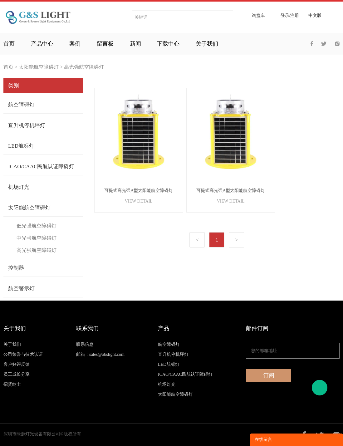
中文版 (314, 15)
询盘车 (258, 15)
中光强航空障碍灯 (36, 238)
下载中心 (168, 44)
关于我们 (207, 44)
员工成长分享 (16, 374)
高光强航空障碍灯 (84, 67)
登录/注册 (290, 15)
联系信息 (85, 344)
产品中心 (42, 44)
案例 (75, 44)
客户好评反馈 (16, 364)
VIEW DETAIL (139, 201)
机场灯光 (18, 187)
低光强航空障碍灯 (36, 225)
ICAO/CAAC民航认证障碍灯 (41, 166)
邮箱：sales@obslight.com (100, 354)
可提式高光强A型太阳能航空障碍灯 (138, 190)
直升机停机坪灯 (26, 125)
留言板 (105, 44)
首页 (9, 44)
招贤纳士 (12, 384)
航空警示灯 (21, 289)
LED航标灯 (21, 146)
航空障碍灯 (21, 105)
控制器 (16, 268)
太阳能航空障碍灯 (39, 67)
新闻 (135, 44)
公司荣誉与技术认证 (23, 354)
